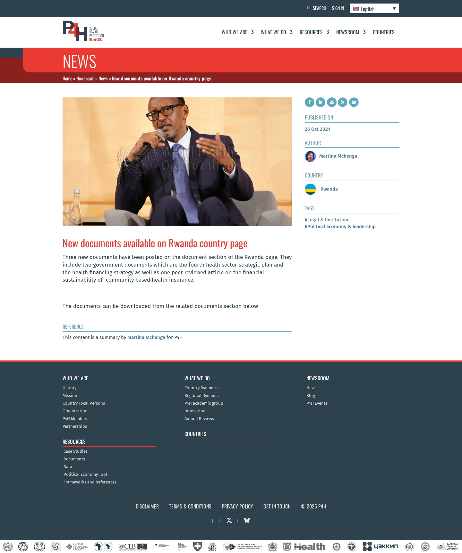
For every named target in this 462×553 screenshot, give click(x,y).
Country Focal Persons (84, 403)
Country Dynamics (201, 388)
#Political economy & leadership (340, 226)
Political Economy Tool (85, 474)
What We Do (273, 32)
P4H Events (316, 403)
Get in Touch (277, 506)
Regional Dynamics (202, 395)
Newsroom (347, 32)
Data (68, 467)
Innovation (195, 411)
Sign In (337, 7)
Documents (74, 459)
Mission (70, 395)
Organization (75, 411)
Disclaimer (147, 506)
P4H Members (75, 419)
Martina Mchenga (146, 337)
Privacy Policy (237, 506)
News (103, 78)
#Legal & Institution (326, 220)
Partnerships (75, 426)
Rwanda (321, 189)
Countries (384, 32)
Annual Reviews (199, 419)
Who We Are (234, 32)
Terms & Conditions (190, 506)
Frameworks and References (90, 482)
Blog (310, 395)
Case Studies (76, 451)
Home (67, 78)
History (69, 388)
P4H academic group (203, 403)
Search (318, 7)
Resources (311, 32)
